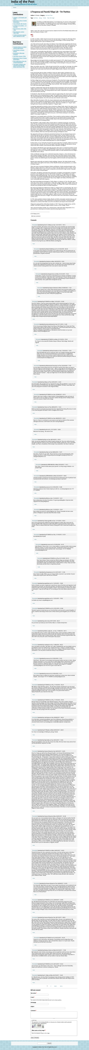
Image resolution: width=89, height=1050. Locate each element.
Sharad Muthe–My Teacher (20, 23)
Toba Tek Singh (50, 18)
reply (33, 243)
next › (55, 986)
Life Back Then (48, 15)
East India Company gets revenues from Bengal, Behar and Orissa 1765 (19, 66)
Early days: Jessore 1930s (19, 56)
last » (61, 986)
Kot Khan (36, 18)
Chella (44, 18)
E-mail (33, 997)
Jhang (40, 18)
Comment (33, 1010)
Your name (34, 993)
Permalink (34, 225)
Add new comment (35, 216)
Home (14, 7)
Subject (32, 1006)
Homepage (33, 1002)
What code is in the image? (39, 1030)
